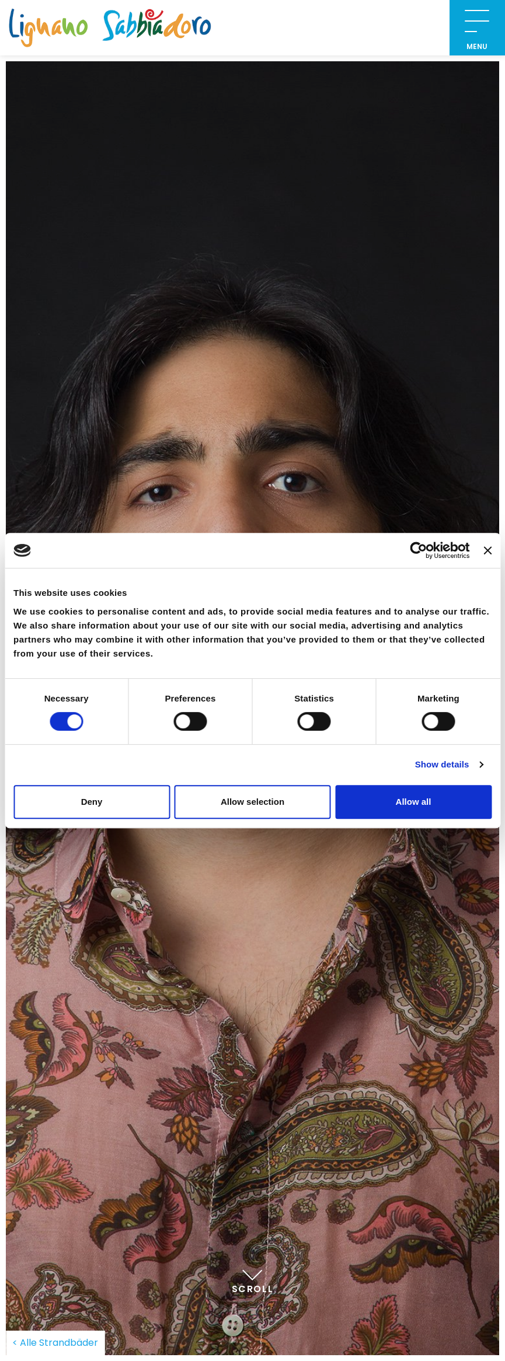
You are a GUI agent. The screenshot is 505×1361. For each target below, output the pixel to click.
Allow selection (252, 802)
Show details (442, 764)
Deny (92, 802)
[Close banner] (487, 550)
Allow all (413, 802)
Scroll (253, 1277)
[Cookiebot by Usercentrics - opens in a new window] (419, 550)
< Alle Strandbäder (55, 1342)
